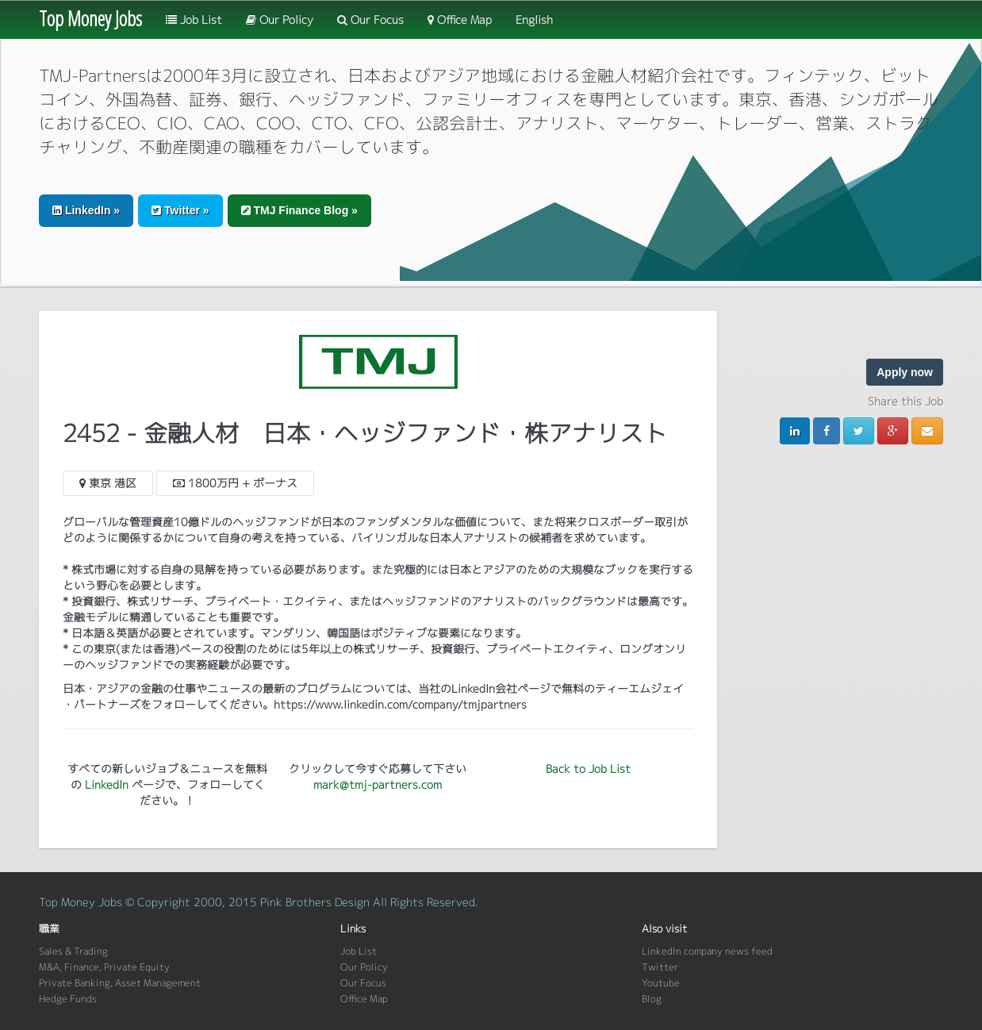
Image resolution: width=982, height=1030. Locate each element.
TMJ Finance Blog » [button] (299, 210)
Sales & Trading (73, 951)
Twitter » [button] (180, 210)
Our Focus (370, 19)
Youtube (661, 983)
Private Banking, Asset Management (120, 983)
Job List (194, 19)
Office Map (460, 19)
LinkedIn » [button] (86, 210)
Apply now (905, 372)
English (534, 19)
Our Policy (279, 19)
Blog (652, 998)
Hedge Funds (68, 998)
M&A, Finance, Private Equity (104, 967)
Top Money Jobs (90, 18)
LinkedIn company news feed (707, 951)
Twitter (660, 967)
